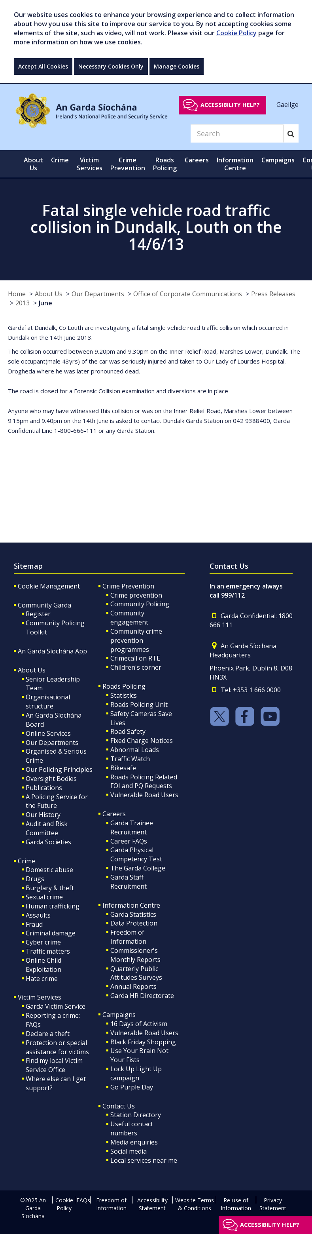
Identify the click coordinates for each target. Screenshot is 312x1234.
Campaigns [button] (278, 160)
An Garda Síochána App (52, 651)
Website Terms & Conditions (194, 1204)
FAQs (83, 1200)
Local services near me (143, 1160)
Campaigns (119, 1014)
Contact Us (118, 1106)
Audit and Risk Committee (47, 828)
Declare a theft (48, 1033)
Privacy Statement (272, 1204)
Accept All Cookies (43, 66)
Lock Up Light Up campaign (136, 1073)
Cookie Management (49, 586)
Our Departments (98, 293)
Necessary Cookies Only (111, 66)
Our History (43, 814)
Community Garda (44, 605)
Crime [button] (60, 160)
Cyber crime (43, 942)
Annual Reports (133, 986)
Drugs (35, 878)
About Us (48, 293)
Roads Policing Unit (139, 704)
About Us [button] (33, 164)
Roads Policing (124, 686)
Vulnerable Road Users (144, 794)
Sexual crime (44, 897)
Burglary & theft (50, 888)
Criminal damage (51, 933)
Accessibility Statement (152, 1204)
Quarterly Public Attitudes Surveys (136, 973)
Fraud (34, 924)
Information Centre (131, 905)
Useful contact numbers (131, 1128)
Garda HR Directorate (142, 995)
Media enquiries (134, 1142)
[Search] (237, 133)
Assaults (38, 915)
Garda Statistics (133, 914)
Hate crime (42, 978)
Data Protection (133, 923)
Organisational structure (48, 701)
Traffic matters (48, 951)
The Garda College (137, 868)
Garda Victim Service (55, 1006)
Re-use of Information (236, 1204)
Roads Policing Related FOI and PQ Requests (143, 781)
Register (38, 613)
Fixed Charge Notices (141, 740)
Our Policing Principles (59, 769)
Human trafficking (52, 906)
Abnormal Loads (134, 749)
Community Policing (139, 604)
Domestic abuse (49, 869)
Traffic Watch (130, 758)
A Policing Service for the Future (57, 801)
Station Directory (135, 1114)
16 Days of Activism (138, 1023)
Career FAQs (128, 841)
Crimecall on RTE (135, 658)
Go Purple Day (131, 1087)
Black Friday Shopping (143, 1042)
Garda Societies (48, 842)
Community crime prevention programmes (136, 640)
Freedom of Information (128, 937)
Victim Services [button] (89, 164)
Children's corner (135, 667)
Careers (114, 813)
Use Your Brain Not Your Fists (139, 1055)
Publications (44, 787)
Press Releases (273, 293)
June (45, 303)
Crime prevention (136, 595)
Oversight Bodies (51, 778)
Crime (26, 861)
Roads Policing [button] (165, 164)
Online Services (48, 733)
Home (17, 293)
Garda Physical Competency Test (136, 854)
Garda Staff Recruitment (128, 882)
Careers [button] (197, 160)
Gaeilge (287, 104)
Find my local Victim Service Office (54, 1065)
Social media (128, 1151)
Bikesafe (123, 768)
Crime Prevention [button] (127, 164)
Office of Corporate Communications (187, 293)
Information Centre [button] (235, 164)
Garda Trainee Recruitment (131, 827)
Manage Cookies (176, 66)
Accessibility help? (230, 105)
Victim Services (39, 997)
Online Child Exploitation (43, 965)
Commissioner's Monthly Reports (135, 955)
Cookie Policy (236, 33)
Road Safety (128, 731)
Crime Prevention (128, 586)
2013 (22, 303)
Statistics (123, 695)
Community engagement (129, 618)
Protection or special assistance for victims (57, 1047)
